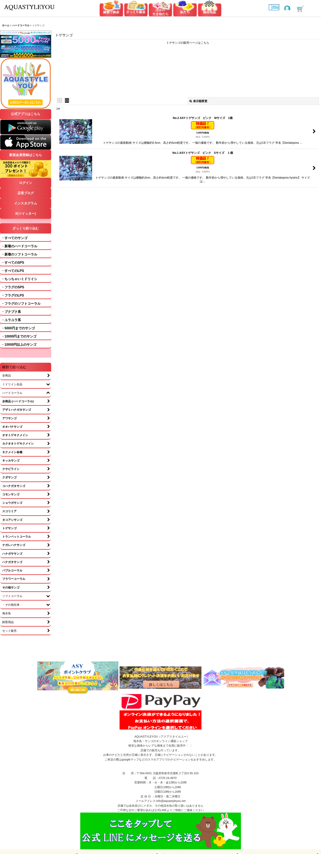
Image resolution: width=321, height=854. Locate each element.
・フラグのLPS (12, 295)
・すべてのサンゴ (14, 238)
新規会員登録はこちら (25, 155)
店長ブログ (25, 193)
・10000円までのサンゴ (19, 336)
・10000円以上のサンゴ (19, 344)
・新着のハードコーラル (19, 246)
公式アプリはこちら (25, 114)
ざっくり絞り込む (25, 228)
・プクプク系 (11, 312)
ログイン (25, 183)
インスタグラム (25, 203)
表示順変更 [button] (198, 101)
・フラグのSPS (12, 287)
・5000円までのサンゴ (18, 328)
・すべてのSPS (12, 262)
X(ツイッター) (25, 213)
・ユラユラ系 (11, 320)
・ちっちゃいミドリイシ (19, 279)
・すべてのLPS (12, 271)
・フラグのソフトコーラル (21, 303)
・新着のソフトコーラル (19, 254)
